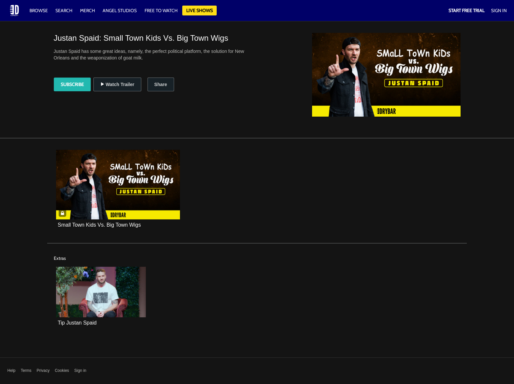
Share (160, 84)
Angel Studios (120, 10)
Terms (26, 370)
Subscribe (72, 84)
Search (64, 10)
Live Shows (199, 10)
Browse (39, 10)
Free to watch (161, 10)
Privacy (43, 370)
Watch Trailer (117, 84)
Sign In (499, 10)
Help (12, 370)
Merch (87, 10)
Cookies (62, 370)
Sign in (80, 370)
